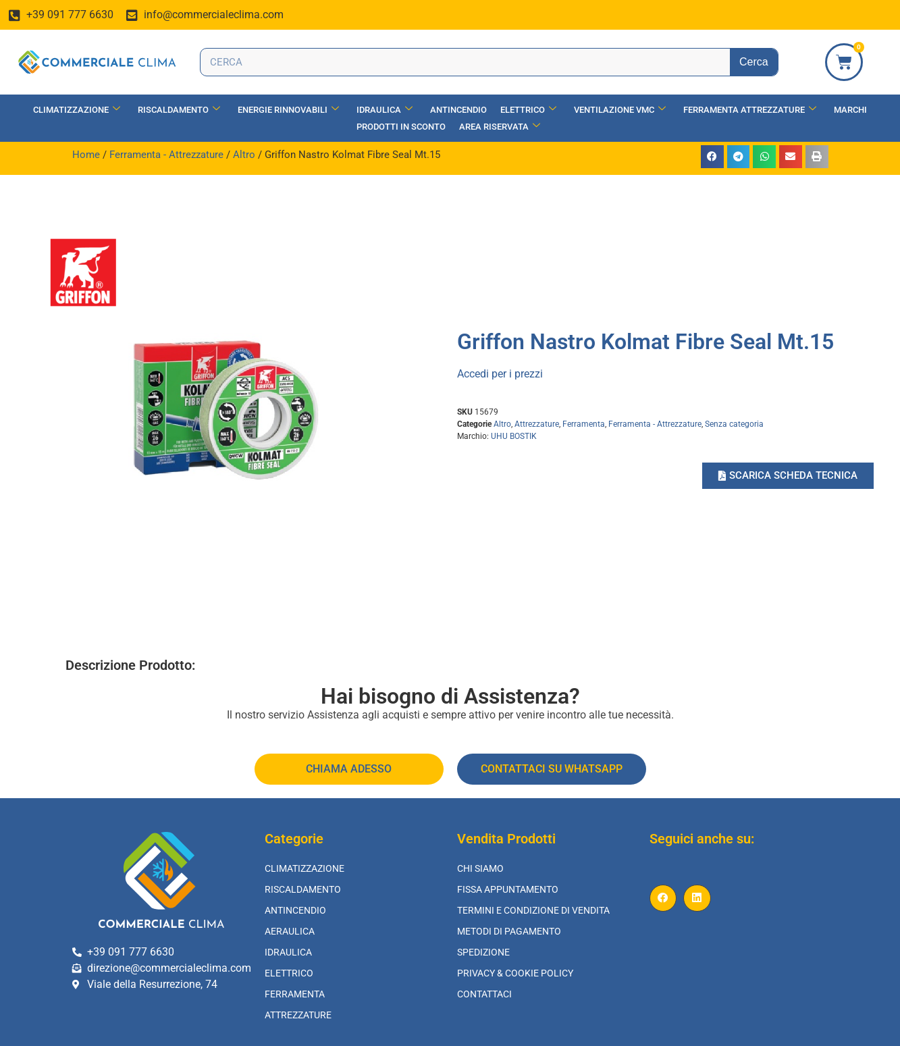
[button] (712, 156)
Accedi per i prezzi (500, 373)
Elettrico (528, 109)
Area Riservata (499, 126)
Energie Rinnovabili (288, 109)
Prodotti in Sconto (401, 127)
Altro (244, 155)
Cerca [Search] (753, 62)
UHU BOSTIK (514, 436)
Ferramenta (583, 424)
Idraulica (384, 109)
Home (86, 155)
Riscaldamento (179, 109)
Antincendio (458, 110)
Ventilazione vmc (620, 109)
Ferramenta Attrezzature (749, 109)
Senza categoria (734, 424)
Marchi (850, 110)
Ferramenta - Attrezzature (166, 155)
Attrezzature (536, 424)
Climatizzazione (76, 109)
